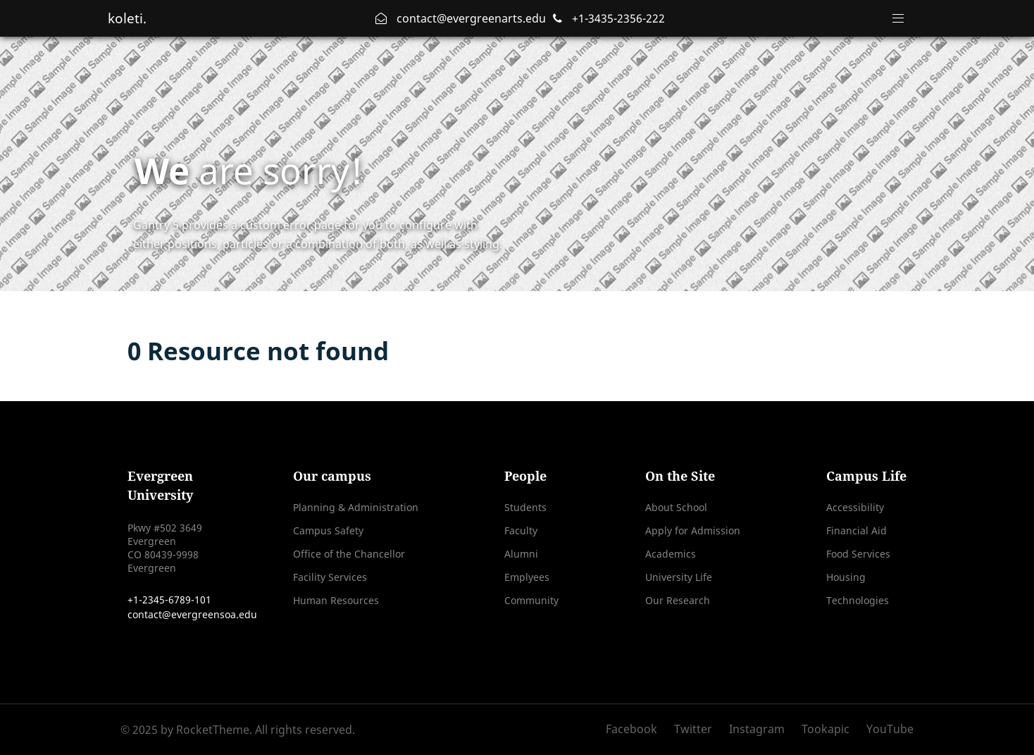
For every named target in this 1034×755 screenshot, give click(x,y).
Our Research (677, 600)
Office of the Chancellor (349, 553)
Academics (670, 553)
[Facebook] (636, 729)
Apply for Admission (692, 530)
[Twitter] (694, 729)
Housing (846, 577)
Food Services (858, 553)
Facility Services (330, 577)
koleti (130, 17)
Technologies (857, 600)
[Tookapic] (827, 729)
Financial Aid (856, 530)
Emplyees (526, 577)
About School (676, 507)
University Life (678, 577)
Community (531, 600)
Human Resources (336, 600)
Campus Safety (328, 530)
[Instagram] (758, 729)
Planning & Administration (355, 507)
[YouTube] (886, 729)
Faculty (520, 530)
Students (525, 507)
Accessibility (855, 507)
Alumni (521, 553)
